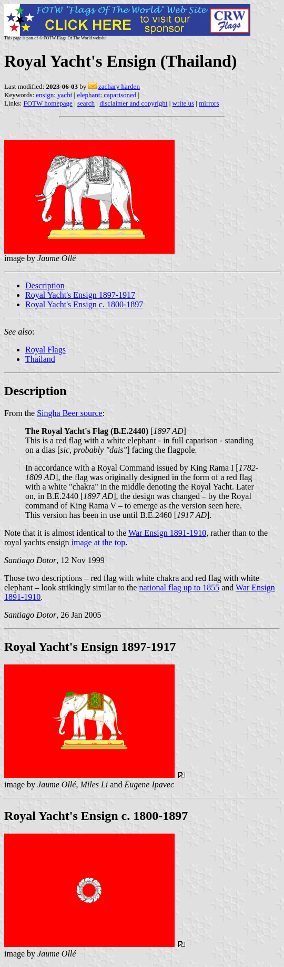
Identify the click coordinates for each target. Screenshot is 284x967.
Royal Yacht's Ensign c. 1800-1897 (84, 304)
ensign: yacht (54, 95)
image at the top (99, 542)
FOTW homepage (47, 103)
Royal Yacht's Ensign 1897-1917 (80, 294)
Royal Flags (45, 349)
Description (45, 285)
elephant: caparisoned (106, 95)
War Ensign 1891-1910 (167, 532)
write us (184, 103)
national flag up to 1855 (179, 587)
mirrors (209, 103)
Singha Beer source (69, 413)
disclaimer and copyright (133, 103)
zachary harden (119, 86)
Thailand (40, 359)
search (86, 103)
